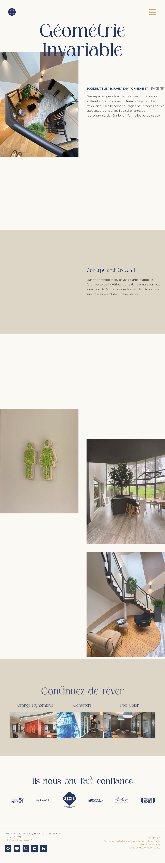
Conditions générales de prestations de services (132, 841)
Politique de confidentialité (144, 847)
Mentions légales (150, 844)
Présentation (152, 837)
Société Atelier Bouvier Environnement (120, 86)
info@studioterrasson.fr (19, 840)
